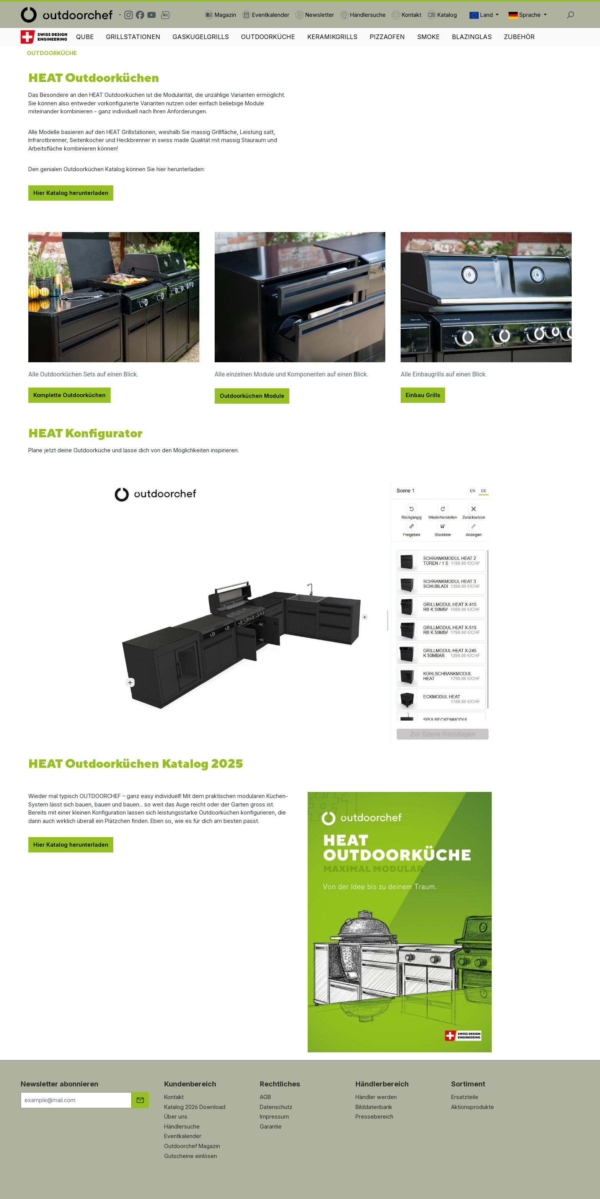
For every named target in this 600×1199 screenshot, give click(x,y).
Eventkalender (182, 1136)
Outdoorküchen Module (252, 396)
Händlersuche (182, 1126)
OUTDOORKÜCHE (268, 37)
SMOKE (428, 37)
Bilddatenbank (373, 1107)
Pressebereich (374, 1116)
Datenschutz (276, 1107)
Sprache (525, 15)
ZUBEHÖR (519, 37)
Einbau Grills (423, 395)
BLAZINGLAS (472, 37)
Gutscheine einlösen (190, 1156)
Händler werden (376, 1097)
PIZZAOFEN (387, 37)
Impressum (274, 1116)
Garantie (271, 1126)
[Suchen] (570, 15)
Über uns (176, 1116)
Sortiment (468, 1084)
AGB (265, 1097)
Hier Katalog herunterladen (70, 193)
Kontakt (174, 1097)
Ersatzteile (464, 1097)
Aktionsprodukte (472, 1107)
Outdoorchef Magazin (192, 1146)
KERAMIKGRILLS (332, 37)
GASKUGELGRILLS (201, 37)
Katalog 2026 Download (194, 1107)
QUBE (85, 37)
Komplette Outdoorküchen (69, 395)
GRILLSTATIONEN (133, 37)
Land (482, 15)
